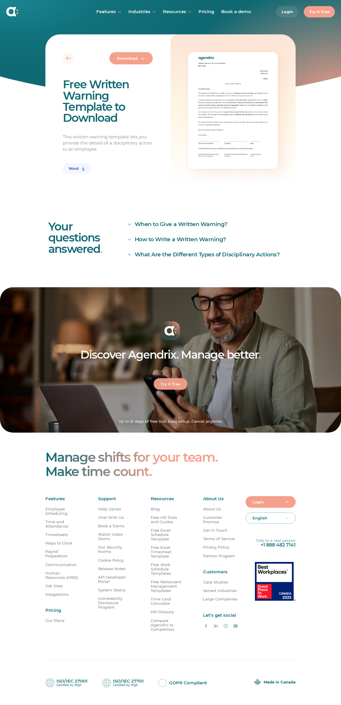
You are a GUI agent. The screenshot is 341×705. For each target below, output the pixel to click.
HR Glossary (162, 612)
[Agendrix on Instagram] (225, 626)
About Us (212, 509)
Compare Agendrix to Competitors (163, 625)
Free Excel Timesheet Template (161, 551)
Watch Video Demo (110, 536)
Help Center (109, 509)
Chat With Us (111, 517)
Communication (61, 565)
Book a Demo (111, 526)
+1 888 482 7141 (278, 545)
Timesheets (56, 535)
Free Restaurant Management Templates (166, 586)
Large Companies (220, 599)
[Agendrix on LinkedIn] (215, 626)
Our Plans (55, 620)
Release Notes (112, 569)
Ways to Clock (58, 543)
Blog (155, 509)
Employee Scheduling (56, 511)
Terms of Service (219, 539)
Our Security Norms (110, 549)
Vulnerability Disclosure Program (110, 602)
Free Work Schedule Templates (161, 569)
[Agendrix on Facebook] (205, 626)
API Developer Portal (112, 579)
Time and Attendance (56, 524)
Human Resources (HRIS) (61, 575)
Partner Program (219, 556)
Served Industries (220, 590)
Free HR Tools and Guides (164, 519)
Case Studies (215, 582)
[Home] (38, 11)
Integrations (57, 594)
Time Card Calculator (161, 601)
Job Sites (54, 586)
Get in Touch (215, 530)
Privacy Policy (216, 547)
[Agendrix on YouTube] (235, 626)
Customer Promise (212, 519)
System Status (112, 590)
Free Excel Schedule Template (160, 534)
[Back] (68, 58)
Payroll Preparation (56, 553)
